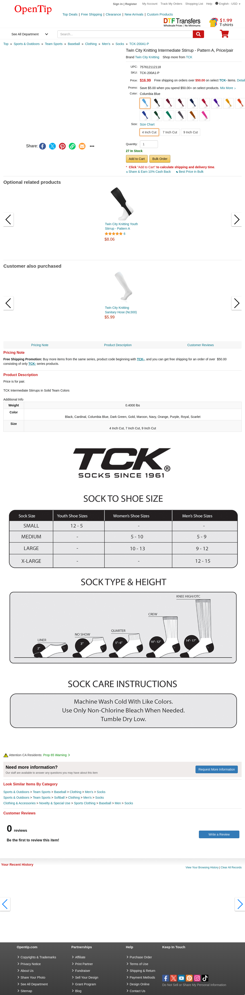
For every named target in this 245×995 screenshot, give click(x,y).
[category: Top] (6, 44)
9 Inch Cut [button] (190, 132)
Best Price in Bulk (190, 171)
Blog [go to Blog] (78, 991)
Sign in (118, 4)
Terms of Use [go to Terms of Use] (139, 964)
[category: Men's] (106, 44)
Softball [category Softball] (59, 797)
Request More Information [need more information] (216, 769)
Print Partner (84, 964)
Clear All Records (231, 867)
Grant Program (85, 984)
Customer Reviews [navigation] (200, 345)
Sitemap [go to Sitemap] (26, 991)
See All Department (25, 34)
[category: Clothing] (91, 44)
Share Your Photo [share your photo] (33, 977)
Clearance (113, 14)
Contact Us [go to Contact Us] (137, 991)
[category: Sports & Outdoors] (27, 44)
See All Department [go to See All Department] (34, 984)
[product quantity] (149, 144)
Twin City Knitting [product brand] (147, 57)
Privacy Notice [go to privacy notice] (31, 964)
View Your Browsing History (202, 867)
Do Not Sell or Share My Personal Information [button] (194, 985)
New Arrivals (134, 14)
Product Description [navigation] (118, 345)
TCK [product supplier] (189, 57)
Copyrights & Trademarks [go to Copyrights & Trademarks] (38, 957)
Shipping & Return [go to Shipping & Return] (142, 971)
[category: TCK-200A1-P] (139, 44)
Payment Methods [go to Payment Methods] (142, 977)
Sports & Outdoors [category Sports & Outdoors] (16, 792)
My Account (149, 3)
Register (131, 4)
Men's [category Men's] (89, 792)
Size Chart (147, 124)
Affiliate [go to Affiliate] (80, 957)
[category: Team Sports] (54, 44)
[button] (228, 3)
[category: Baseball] (74, 44)
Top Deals (70, 14)
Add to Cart (137, 159)
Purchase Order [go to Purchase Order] (141, 957)
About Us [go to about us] (27, 971)
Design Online (140, 984)
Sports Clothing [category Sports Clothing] (85, 803)
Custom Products (160, 14)
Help (209, 3)
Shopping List (194, 3)
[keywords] (125, 34)
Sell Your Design (86, 977)
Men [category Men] (118, 803)
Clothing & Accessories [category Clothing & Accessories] (19, 803)
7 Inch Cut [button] (170, 132)
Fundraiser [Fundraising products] (82, 971)
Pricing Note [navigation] (39, 345)
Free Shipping (91, 14)
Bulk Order (159, 159)
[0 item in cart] (224, 35)
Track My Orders (171, 3)
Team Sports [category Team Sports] (42, 792)
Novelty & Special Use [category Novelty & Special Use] (54, 803)
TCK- (140, 359)
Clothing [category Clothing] (75, 792)
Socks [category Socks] (101, 792)
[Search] (198, 34)
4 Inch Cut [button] (149, 132)
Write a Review (219, 834)
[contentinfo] (33, 9)
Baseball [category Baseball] (60, 792)
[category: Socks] (120, 44)
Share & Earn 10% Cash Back (149, 171)
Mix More (228, 88)
